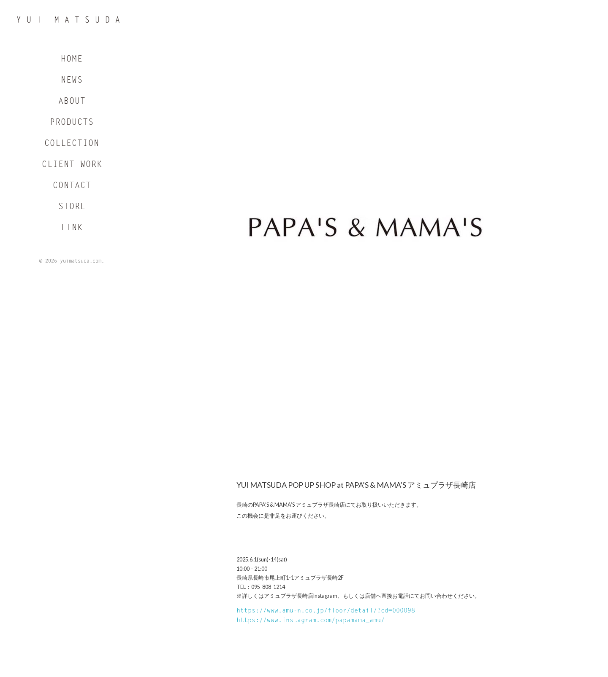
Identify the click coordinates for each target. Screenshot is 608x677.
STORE (72, 207)
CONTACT (72, 186)
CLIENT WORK (72, 165)
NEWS (72, 81)
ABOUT (72, 102)
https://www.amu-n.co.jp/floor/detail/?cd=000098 (325, 611)
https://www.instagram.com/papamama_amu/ (310, 621)
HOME (72, 60)
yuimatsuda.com (80, 261)
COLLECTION (71, 144)
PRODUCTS (72, 123)
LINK (72, 228)
